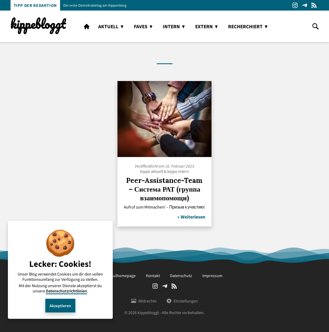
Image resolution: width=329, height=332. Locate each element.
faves (141, 26)
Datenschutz (181, 275)
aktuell (108, 26)
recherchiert (245, 26)
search (315, 26)
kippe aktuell (151, 171)
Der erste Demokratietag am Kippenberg (94, 5)
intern (171, 26)
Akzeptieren (60, 305)
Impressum (212, 275)
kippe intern (178, 171)
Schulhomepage (121, 275)
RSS (314, 5)
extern (204, 26)
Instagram (295, 5)
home (87, 26)
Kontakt (153, 275)
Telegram (304, 5)
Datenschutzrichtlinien (66, 290)
